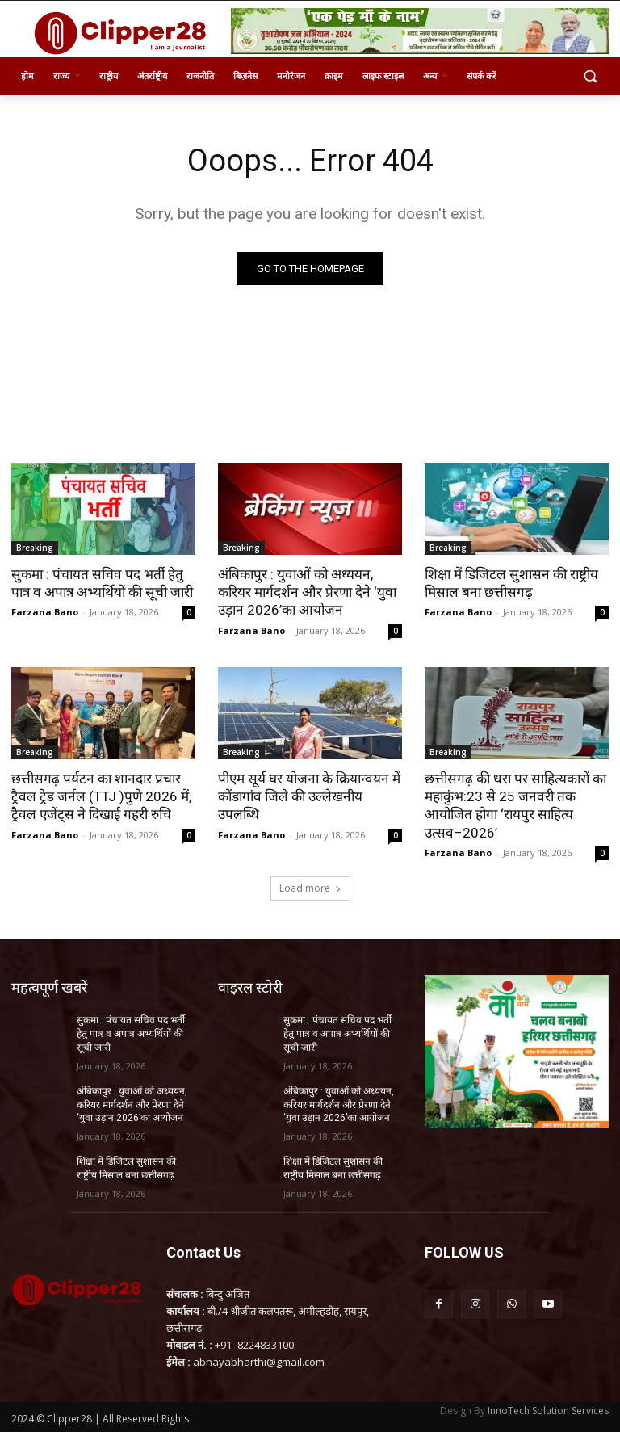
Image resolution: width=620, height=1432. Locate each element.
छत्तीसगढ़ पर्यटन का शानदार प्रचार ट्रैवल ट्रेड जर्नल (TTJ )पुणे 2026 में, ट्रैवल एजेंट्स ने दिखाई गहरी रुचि (100, 795)
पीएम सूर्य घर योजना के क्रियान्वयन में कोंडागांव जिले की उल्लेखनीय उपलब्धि (307, 795)
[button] (590, 76)
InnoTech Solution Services (548, 1409)
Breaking (34, 547)
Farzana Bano (44, 612)
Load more (310, 887)
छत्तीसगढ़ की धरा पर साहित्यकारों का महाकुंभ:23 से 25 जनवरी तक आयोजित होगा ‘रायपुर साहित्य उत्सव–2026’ (514, 804)
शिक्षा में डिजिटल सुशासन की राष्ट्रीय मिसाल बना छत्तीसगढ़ (510, 583)
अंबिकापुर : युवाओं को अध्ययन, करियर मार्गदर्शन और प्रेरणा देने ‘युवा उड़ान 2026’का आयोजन (305, 592)
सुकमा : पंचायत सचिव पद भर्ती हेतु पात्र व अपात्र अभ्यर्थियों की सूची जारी (101, 583)
